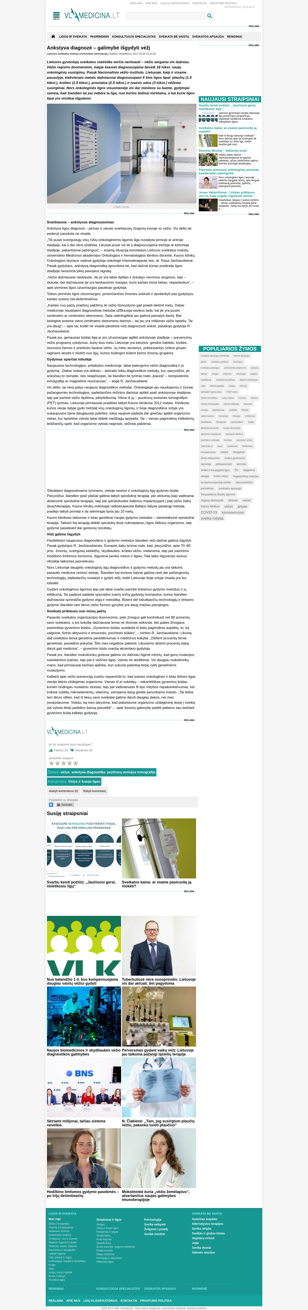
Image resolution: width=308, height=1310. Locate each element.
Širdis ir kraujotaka (59, 1223)
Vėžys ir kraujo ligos (84, 781)
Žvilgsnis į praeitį (156, 1229)
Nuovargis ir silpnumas (108, 1258)
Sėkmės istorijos (203, 1252)
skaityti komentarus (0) (63, 791)
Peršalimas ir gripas (107, 1231)
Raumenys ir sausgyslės (62, 1249)
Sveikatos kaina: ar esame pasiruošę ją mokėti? (156, 884)
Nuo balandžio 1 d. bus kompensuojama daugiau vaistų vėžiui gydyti (82, 981)
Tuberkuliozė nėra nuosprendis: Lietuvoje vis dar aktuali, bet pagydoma (159, 981)
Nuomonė (199, 1288)
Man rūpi (55, 1219)
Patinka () (61, 750)
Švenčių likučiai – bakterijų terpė (223, 150)
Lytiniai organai (57, 1253)
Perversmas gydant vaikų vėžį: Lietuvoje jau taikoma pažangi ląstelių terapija (158, 1052)
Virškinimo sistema (59, 1231)
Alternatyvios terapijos (207, 1223)
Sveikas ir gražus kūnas (208, 1233)
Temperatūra (103, 1235)
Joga (195, 1243)
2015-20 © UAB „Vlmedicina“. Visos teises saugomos (130, 1308)
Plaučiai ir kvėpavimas (61, 1227)
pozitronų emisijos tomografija (131, 772)
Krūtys (52, 1264)
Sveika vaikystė (155, 1224)
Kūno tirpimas (104, 1239)
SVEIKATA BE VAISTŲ (174, 36)
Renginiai (56, 1288)
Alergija (100, 1224)
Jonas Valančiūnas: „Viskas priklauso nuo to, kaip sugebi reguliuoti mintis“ (227, 194)
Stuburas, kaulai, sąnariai (63, 1246)
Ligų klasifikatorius (174, 3)
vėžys (65, 772)
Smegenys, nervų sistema (63, 1238)
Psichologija (152, 1219)
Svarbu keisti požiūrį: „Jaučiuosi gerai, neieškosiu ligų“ (81, 884)
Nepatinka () (83, 750)
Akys (51, 1268)
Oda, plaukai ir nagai (60, 1257)
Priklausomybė (104, 1250)
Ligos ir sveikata (73, 36)
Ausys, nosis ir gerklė (60, 1272)
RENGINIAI (234, 36)
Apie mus (151, 3)
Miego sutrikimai (105, 1254)
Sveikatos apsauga (160, 1288)
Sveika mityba (201, 1228)
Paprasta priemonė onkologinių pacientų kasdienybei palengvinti (229, 171)
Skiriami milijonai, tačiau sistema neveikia (76, 1123)
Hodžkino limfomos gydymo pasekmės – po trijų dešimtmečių (83, 1194)
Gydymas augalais (204, 1219)
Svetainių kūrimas (197, 1308)
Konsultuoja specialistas (118, 1288)
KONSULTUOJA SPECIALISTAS (134, 36)
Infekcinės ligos (104, 1261)
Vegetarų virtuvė (203, 1238)
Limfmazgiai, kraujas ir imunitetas (67, 1261)
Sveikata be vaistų (207, 1213)
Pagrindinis (99, 36)
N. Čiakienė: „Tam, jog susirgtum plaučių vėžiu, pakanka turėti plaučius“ (158, 1123)
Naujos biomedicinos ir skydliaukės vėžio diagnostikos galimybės (84, 1052)
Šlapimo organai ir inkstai (62, 1242)
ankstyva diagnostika (88, 772)
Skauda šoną (103, 1243)
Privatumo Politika (223, 3)
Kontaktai (200, 3)
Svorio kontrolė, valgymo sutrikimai (115, 1246)
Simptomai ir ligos (108, 1219)
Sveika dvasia (201, 1247)
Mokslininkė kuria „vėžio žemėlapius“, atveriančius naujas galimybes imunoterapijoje (156, 1196)
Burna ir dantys (57, 1276)
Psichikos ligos (57, 1279)
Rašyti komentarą (94, 791)
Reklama (136, 3)
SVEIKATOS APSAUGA (208, 36)
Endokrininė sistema (60, 1235)
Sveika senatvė (154, 1234)
